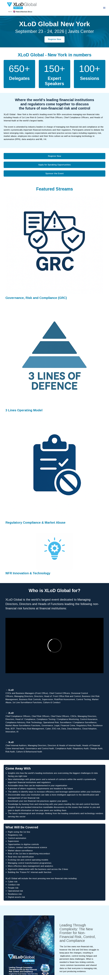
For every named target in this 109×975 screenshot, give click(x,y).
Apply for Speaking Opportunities (54, 165)
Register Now (54, 39)
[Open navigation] (104, 8)
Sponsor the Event (54, 173)
